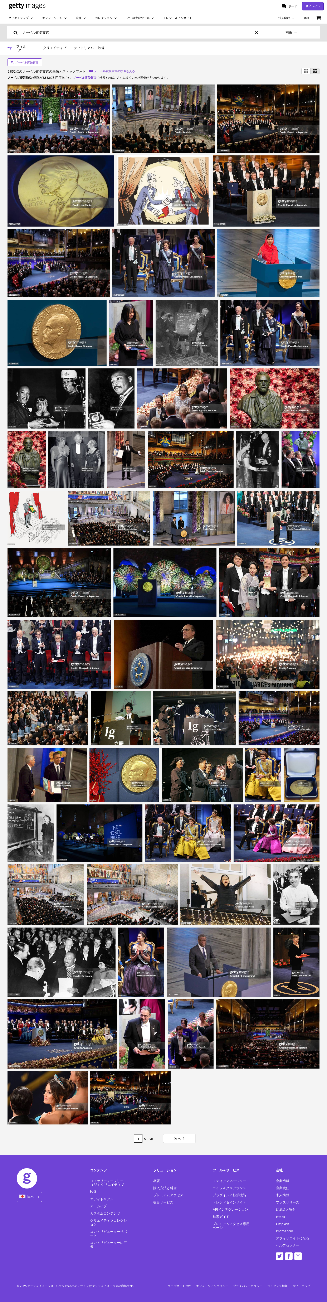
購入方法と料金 (165, 1188)
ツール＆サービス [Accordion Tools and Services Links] (226, 1170)
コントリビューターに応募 (108, 1244)
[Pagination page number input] (138, 1138)
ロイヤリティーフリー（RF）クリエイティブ (107, 1182)
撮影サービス (163, 1202)
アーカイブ (98, 1206)
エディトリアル (82, 48)
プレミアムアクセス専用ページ (231, 1225)
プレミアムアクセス (168, 1195)
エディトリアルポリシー (212, 1286)
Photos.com (284, 1231)
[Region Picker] (29, 1197)
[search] (17, 32)
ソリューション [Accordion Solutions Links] (165, 1170)
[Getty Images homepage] (27, 6)
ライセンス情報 (277, 1286)
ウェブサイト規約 (179, 1286)
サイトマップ (301, 1286)
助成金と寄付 (286, 1209)
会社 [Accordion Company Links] (279, 1170)
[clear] (258, 32)
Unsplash (282, 1224)
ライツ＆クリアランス (229, 1188)
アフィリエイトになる (292, 1238)
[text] (138, 32)
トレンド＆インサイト (229, 1202)
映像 (101, 48)
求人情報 (282, 1195)
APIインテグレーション (230, 1209)
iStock (280, 1217)
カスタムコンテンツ (105, 1213)
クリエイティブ (54, 48)
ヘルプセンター (287, 1245)
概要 (156, 1181)
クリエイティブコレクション (108, 1222)
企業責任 (282, 1188)
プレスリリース (287, 1202)
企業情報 (282, 1181)
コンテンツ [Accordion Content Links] (98, 1170)
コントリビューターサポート (108, 1233)
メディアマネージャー (229, 1181)
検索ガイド (221, 1217)
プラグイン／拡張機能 (229, 1195)
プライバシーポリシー (247, 1286)
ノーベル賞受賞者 (25, 62)
